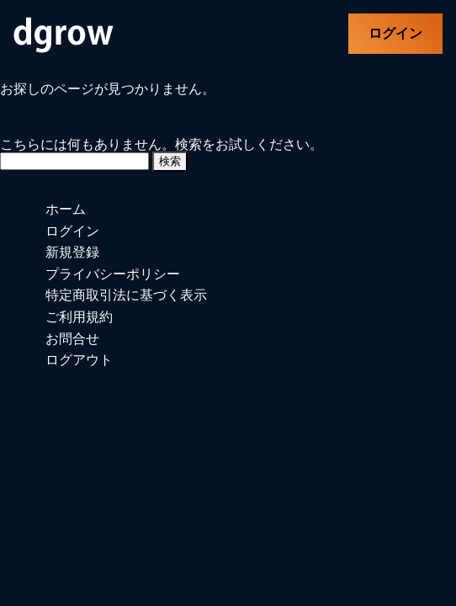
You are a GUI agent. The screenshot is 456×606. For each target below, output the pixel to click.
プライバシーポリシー (112, 274)
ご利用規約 (79, 317)
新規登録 (72, 252)
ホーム (65, 209)
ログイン (395, 33)
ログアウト (79, 360)
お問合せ (72, 339)
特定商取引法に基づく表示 (126, 295)
